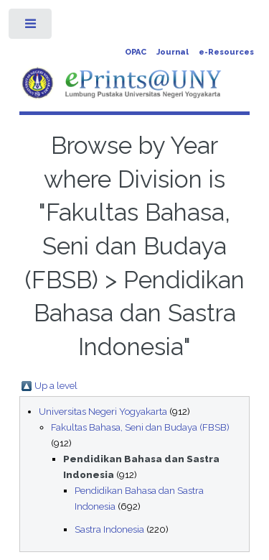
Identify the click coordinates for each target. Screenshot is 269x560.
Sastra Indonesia (109, 529)
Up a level (55, 385)
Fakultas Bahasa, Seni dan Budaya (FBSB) (140, 427)
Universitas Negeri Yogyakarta (103, 411)
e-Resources (226, 52)
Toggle (31, 27)
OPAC (135, 52)
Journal (172, 52)
